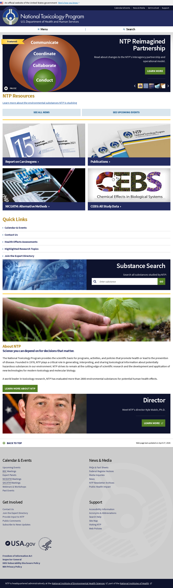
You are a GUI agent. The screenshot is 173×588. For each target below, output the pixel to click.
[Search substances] (128, 281)
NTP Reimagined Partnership (142, 44)
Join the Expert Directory (19, 256)
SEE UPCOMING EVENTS (126, 112)
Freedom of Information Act (17, 555)
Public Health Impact (100, 486)
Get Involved (153, 8)
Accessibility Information (101, 509)
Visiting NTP (95, 524)
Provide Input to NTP (13, 516)
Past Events (8, 490)
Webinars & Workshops (14, 486)
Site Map (93, 520)
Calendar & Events (122, 8)
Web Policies (95, 528)
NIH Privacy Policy (12, 566)
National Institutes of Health (134, 583)
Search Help (95, 516)
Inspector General (12, 559)
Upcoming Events (11, 467)
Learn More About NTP (20, 388)
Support (165, 8)
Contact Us (11, 234)
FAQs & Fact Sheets (98, 467)
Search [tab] (130, 29)
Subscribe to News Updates (16, 524)
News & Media (139, 8)
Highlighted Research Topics (21, 248)
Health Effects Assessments (21, 241)
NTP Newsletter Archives (101, 482)
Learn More (155, 71)
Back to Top (14, 443)
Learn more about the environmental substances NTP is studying (40, 102)
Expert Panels (9, 475)
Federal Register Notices (101, 471)
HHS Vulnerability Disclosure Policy (21, 563)
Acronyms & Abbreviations (102, 513)
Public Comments (12, 520)
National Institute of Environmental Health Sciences (78, 583)
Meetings (9, 471)
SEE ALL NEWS (41, 112)
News (92, 478)
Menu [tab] (44, 29)
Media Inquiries (97, 475)
